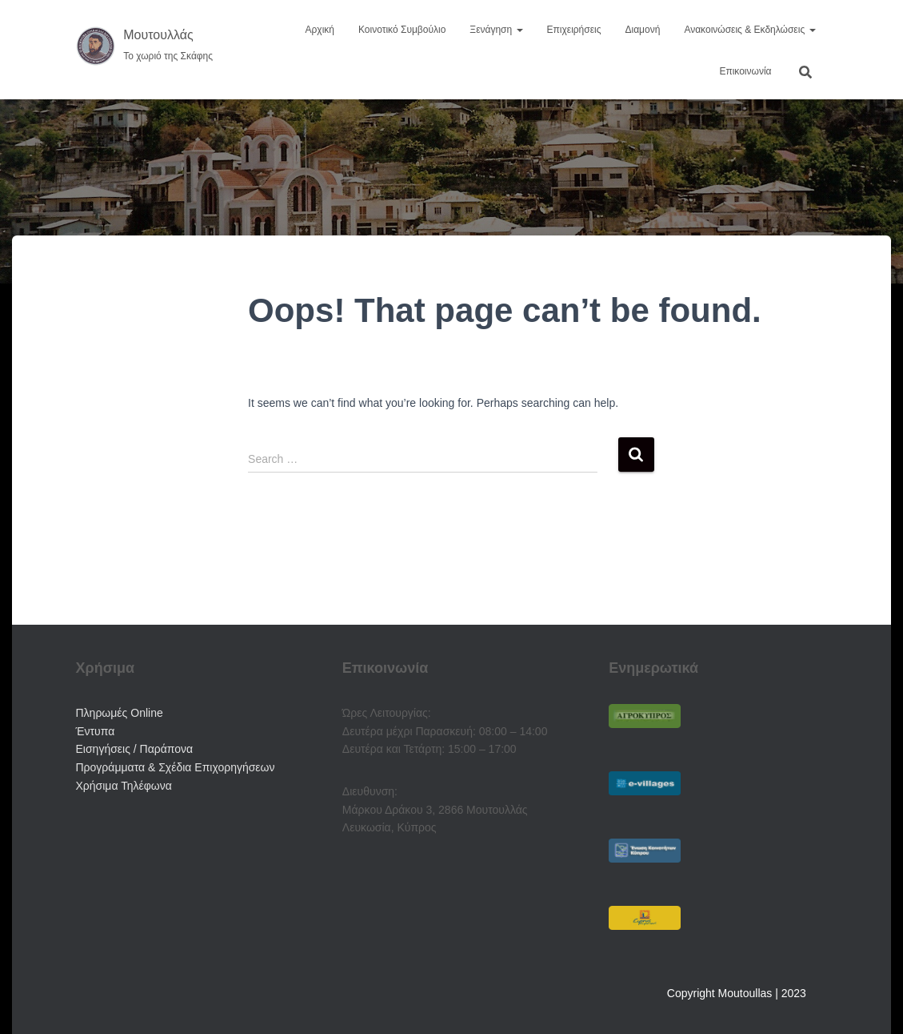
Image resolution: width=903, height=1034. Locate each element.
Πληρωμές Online (119, 712)
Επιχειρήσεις (574, 29)
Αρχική (320, 29)
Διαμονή (643, 29)
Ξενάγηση (495, 29)
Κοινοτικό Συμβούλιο (402, 29)
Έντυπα (95, 731)
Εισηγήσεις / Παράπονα (135, 748)
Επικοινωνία (745, 71)
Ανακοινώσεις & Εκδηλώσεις (749, 29)
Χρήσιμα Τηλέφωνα (124, 785)
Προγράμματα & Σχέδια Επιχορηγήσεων (175, 767)
